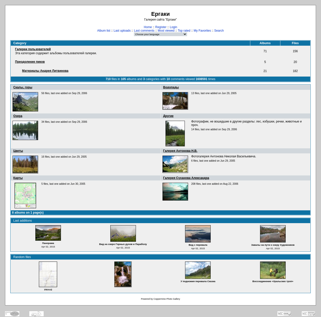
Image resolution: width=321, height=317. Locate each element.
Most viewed (166, 30)
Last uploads (122, 30)
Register (161, 27)
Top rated (184, 30)
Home (148, 27)
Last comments (144, 30)
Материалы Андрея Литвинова (45, 71)
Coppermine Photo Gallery (166, 299)
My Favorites (202, 30)
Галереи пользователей (33, 49)
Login (173, 27)
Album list (103, 30)
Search (219, 30)
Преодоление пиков (30, 62)
